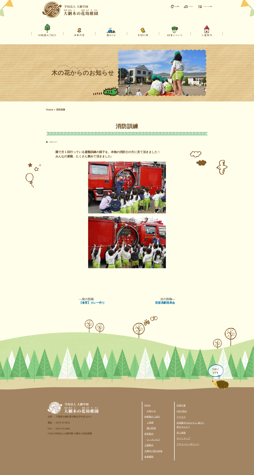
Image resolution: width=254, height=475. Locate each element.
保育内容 (79, 35)
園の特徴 (151, 428)
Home (49, 109)
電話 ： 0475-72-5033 (59, 422)
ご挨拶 (150, 422)
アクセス (181, 417)
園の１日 (111, 35)
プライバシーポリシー (188, 444)
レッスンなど (153, 439)
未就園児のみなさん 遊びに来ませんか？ (190, 425)
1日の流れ (182, 411)
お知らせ (151, 411)
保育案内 (148, 434)
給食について (174, 35)
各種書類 (148, 456)
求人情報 (181, 432)
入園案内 (206, 35)
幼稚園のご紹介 (47, 35)
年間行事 (142, 35)
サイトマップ (183, 438)
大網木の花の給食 (153, 451)
